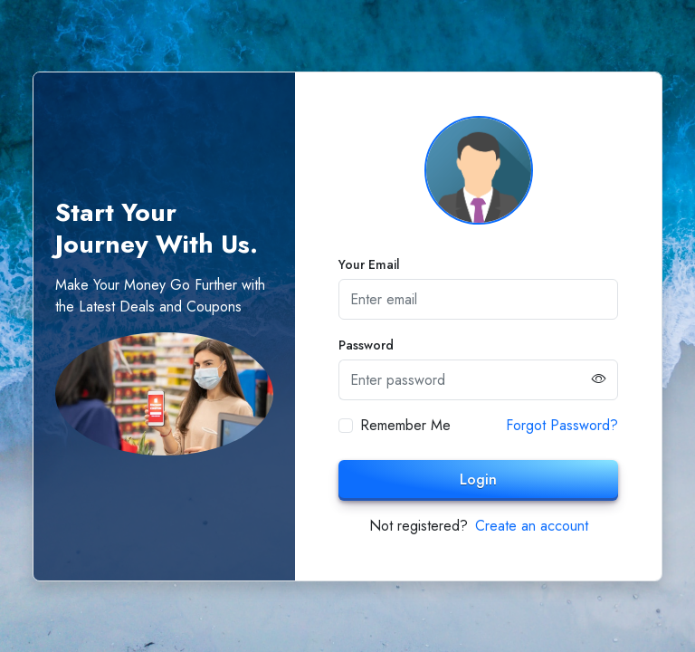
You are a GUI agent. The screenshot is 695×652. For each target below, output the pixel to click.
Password (366, 345)
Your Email (369, 264)
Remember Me (405, 425)
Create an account (531, 525)
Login (478, 479)
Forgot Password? (562, 425)
